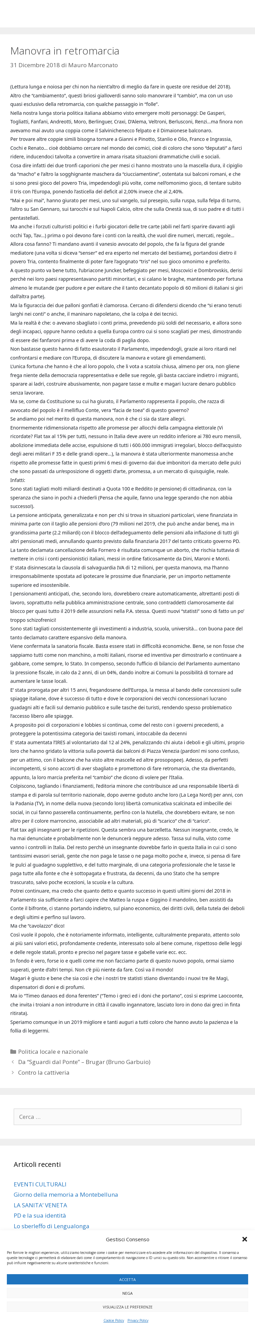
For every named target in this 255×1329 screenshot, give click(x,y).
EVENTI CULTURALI (40, 1184)
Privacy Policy (137, 1320)
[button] (244, 1239)
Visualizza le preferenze (128, 1306)
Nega (127, 1293)
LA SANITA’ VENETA (40, 1205)
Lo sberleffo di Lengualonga (51, 1226)
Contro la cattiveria (44, 1072)
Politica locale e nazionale (53, 1051)
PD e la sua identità (40, 1215)
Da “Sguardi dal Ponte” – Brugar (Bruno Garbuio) (84, 1062)
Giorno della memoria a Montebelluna (66, 1194)
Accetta (127, 1279)
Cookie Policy (114, 1320)
